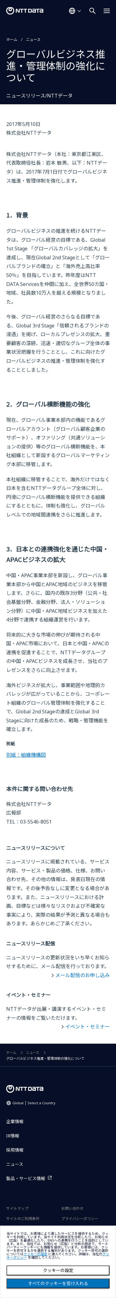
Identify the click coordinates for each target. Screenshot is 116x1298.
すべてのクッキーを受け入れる (58, 1283)
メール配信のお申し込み (82, 975)
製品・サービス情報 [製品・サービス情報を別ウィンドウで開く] (25, 1178)
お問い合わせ (72, 1208)
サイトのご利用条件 (23, 1218)
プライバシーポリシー (79, 1218)
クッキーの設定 (58, 1270)
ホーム (11, 39)
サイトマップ (17, 1208)
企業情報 (15, 1121)
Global (33, 1103)
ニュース (33, 39)
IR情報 (12, 1136)
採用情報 (15, 1150)
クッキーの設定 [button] (35, 1254)
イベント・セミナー (87, 1026)
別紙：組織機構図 (26, 754)
